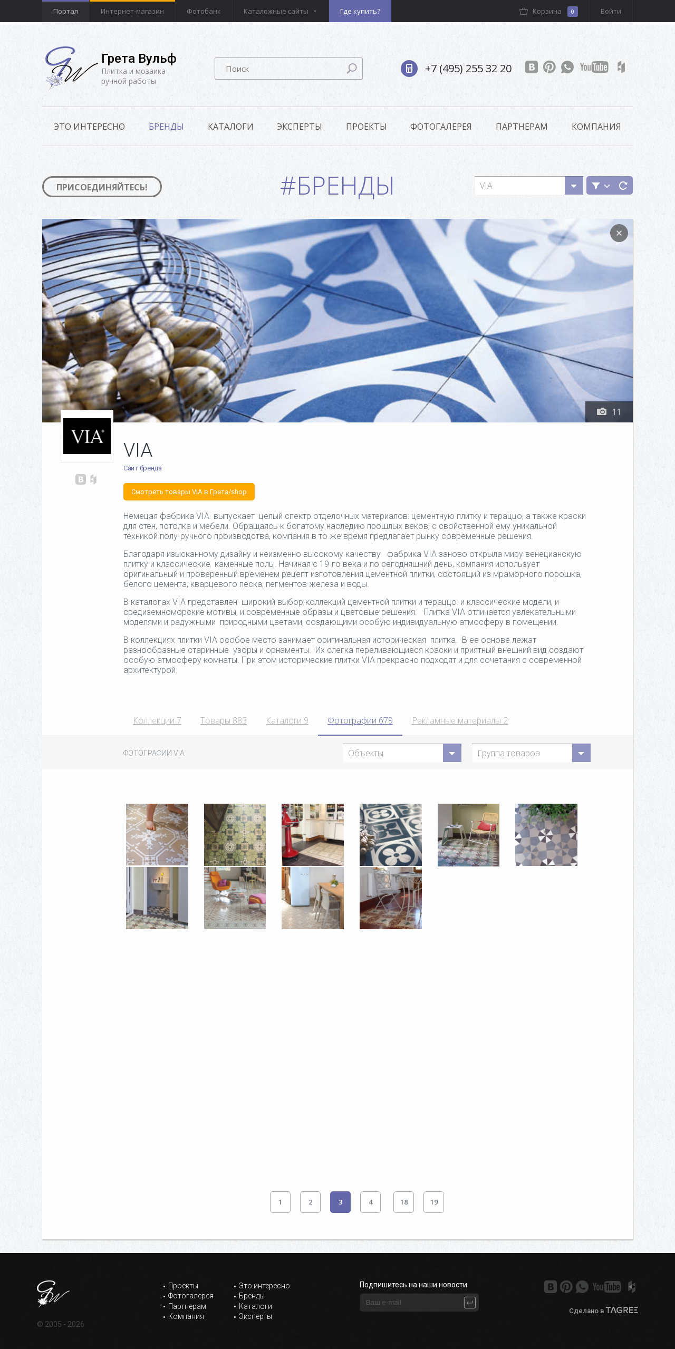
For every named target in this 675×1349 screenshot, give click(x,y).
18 (404, 1202)
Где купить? (360, 11)
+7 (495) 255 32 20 (468, 68)
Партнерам (522, 126)
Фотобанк (204, 11)
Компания (596, 126)
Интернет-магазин (132, 11)
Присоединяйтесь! (102, 187)
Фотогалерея (441, 126)
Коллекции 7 (157, 720)
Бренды (166, 126)
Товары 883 (223, 720)
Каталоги (231, 126)
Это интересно (264, 1285)
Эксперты (299, 126)
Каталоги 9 (287, 720)
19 (434, 1202)
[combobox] (529, 185)
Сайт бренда (142, 468)
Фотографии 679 (360, 720)
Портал (65, 11)
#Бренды (338, 185)
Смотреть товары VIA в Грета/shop (189, 492)
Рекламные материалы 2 (460, 720)
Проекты (366, 126)
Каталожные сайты (276, 11)
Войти (611, 11)
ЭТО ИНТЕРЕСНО (89, 126)
